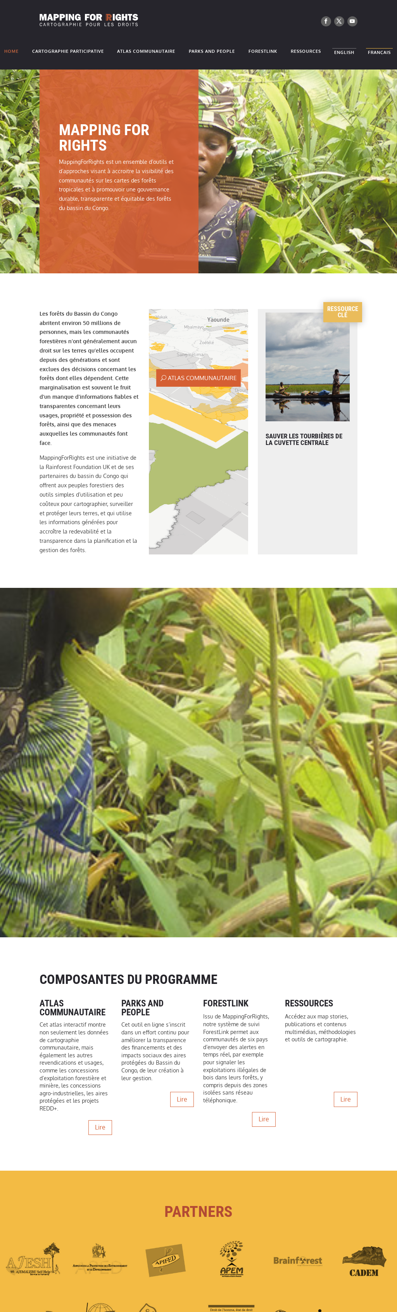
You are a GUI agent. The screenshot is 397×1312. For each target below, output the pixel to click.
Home (11, 51)
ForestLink (263, 51)
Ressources (306, 51)
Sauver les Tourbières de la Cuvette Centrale (304, 439)
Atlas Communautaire (146, 51)
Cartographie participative (68, 51)
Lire (100, 1127)
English (344, 53)
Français (379, 53)
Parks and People (212, 51)
